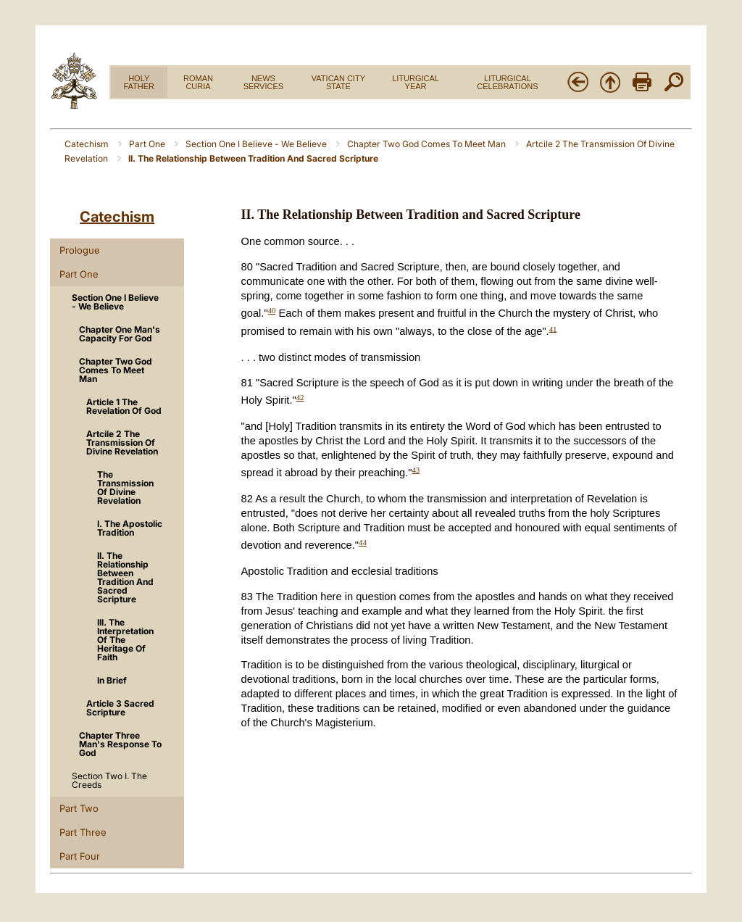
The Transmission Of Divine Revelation (125, 487)
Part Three (83, 832)
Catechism (87, 143)
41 (553, 328)
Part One (148, 143)
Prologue (79, 250)
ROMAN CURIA (198, 82)
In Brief (112, 680)
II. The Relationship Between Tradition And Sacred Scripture (125, 577)
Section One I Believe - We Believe (257, 143)
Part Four (79, 856)
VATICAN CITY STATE (338, 82)
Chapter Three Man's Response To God (120, 744)
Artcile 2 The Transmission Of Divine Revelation (122, 442)
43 (416, 469)
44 (363, 542)
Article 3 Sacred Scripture (120, 708)
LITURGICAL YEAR (415, 82)
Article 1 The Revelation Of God (124, 406)
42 (300, 397)
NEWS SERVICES (263, 82)
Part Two (79, 808)
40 (272, 310)
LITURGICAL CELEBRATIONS (507, 82)
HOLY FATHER (138, 82)
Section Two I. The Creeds (109, 780)
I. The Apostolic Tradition (129, 528)
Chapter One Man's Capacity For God (119, 334)
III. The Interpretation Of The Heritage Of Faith (125, 640)
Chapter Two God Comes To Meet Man (427, 143)
